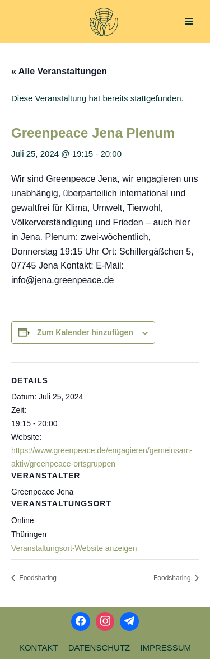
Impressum (165, 647)
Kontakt (38, 647)
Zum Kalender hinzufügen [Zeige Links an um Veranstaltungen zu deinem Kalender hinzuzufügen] (85, 332)
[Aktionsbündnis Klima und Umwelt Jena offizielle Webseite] (103, 22)
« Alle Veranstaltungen (59, 71)
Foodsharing (37, 578)
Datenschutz (99, 647)
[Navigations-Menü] (189, 21)
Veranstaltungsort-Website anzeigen (74, 548)
